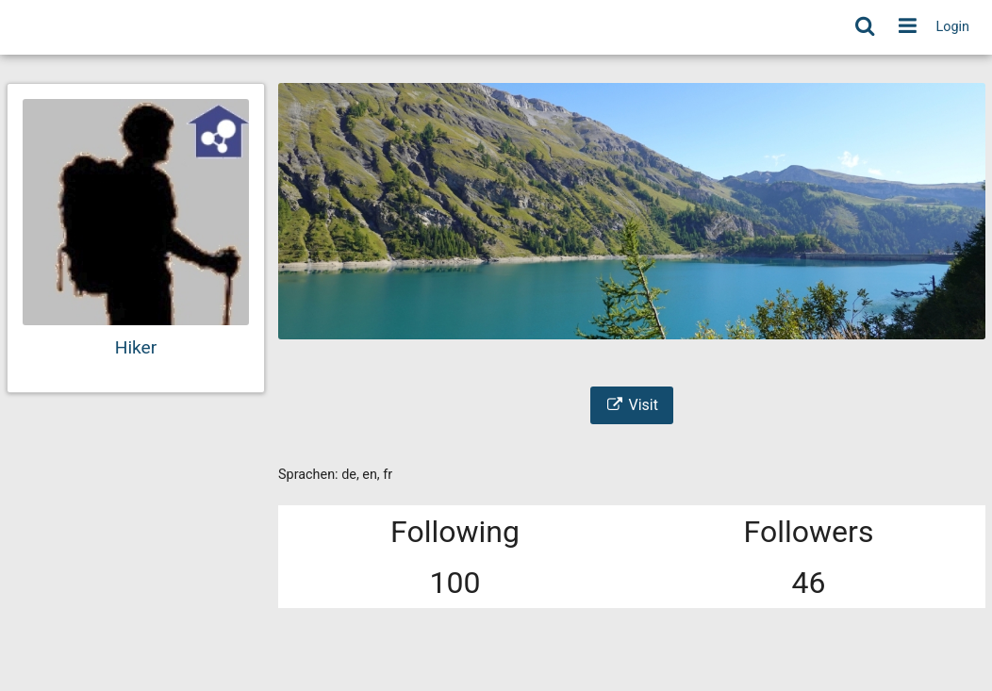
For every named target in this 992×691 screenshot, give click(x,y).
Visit (631, 405)
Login (953, 27)
